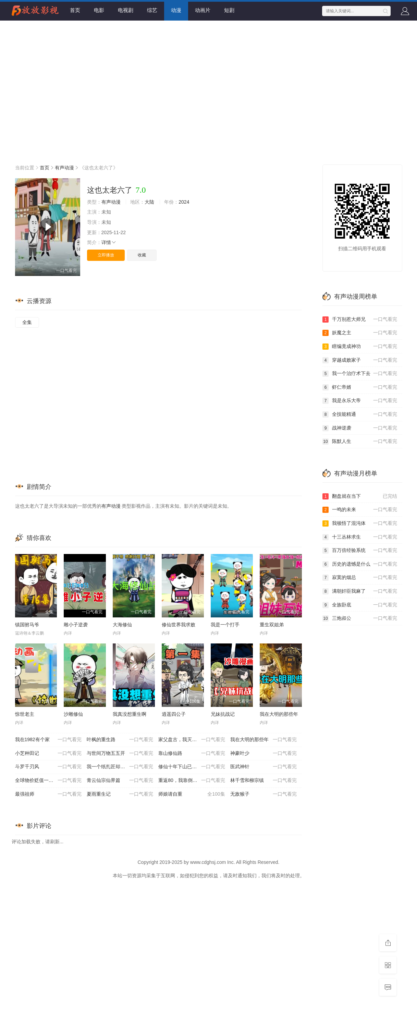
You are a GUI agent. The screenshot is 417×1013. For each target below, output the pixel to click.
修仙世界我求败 (178, 624)
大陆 (149, 202)
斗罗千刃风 (48, 766)
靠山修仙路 (191, 753)
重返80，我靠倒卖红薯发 (191, 780)
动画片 (202, 10)
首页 (75, 10)
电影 (99, 10)
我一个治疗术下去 (359, 373)
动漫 (176, 10)
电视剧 (125, 10)
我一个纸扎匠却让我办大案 (120, 766)
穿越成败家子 (359, 360)
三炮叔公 (359, 618)
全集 (27, 322)
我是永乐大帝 (359, 400)
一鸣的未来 (359, 509)
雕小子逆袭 (76, 624)
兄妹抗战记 (223, 714)
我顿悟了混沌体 (359, 523)
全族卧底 (359, 605)
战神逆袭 (359, 428)
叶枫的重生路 (120, 739)
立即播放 (106, 255)
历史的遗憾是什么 (359, 564)
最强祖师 (48, 794)
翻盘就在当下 (359, 496)
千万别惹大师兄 (359, 319)
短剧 (229, 10)
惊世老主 (24, 714)
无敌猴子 (263, 794)
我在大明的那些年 (279, 714)
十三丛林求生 (359, 537)
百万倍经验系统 (359, 550)
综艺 (152, 10)
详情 (108, 242)
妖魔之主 (359, 332)
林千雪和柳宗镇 (263, 780)
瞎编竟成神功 (359, 346)
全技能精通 (359, 414)
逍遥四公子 (174, 714)
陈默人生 (359, 441)
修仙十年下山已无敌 (191, 766)
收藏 (142, 255)
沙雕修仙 (73, 714)
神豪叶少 (263, 753)
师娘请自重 (191, 794)
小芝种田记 (48, 753)
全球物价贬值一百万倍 (48, 780)
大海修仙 (122, 624)
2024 (184, 202)
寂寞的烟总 (359, 577)
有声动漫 (64, 167)
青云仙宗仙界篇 (120, 780)
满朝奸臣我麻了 (359, 591)
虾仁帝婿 (359, 387)
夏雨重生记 (120, 794)
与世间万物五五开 (120, 753)
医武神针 (263, 766)
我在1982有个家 (48, 739)
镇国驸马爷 (27, 624)
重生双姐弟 (272, 624)
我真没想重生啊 (129, 714)
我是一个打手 (225, 624)
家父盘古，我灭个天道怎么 (191, 739)
